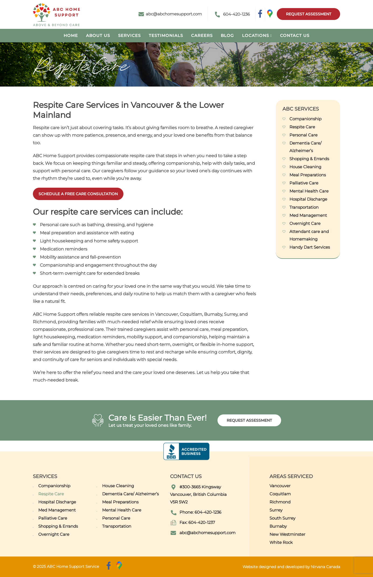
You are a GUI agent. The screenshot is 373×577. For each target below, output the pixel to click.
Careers (202, 35)
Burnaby (278, 526)
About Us (98, 35)
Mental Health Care (309, 191)
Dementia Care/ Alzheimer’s (130, 493)
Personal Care (303, 135)
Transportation (304, 207)
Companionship (305, 118)
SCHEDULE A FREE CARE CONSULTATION (78, 193)
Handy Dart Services (309, 247)
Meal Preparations (307, 174)
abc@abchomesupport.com (170, 13)
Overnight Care (304, 223)
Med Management (308, 215)
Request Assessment (308, 14)
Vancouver (280, 485)
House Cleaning (305, 166)
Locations (255, 35)
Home (71, 35)
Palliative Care (303, 183)
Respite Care (302, 126)
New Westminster (287, 534)
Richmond (280, 501)
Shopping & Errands (309, 158)
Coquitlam (280, 493)
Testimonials (166, 35)
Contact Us (294, 35)
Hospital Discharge (308, 199)
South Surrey (282, 518)
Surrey (276, 510)
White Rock (281, 542)
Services (129, 35)
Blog (227, 35)
